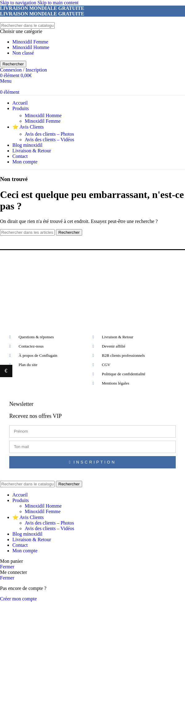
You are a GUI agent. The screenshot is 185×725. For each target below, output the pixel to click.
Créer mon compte (18, 598)
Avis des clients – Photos (49, 134)
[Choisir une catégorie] (92, 31)
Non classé (23, 53)
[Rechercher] (27, 25)
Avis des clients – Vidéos (49, 139)
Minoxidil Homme (30, 47)
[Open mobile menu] (5, 81)
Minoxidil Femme (30, 41)
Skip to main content (57, 2)
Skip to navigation (18, 2)
